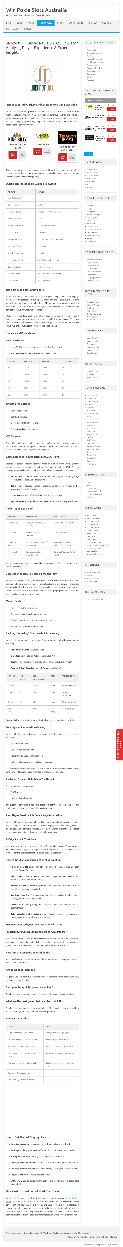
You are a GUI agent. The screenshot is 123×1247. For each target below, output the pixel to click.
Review (111, 105)
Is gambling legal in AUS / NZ (98, 545)
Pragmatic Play (93, 170)
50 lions (90, 206)
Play (112, 109)
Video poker (92, 533)
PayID (89, 482)
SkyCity (89, 452)
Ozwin (20, 23)
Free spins (106, 23)
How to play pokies (94, 542)
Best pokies (91, 515)
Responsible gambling (95, 554)
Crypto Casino (92, 488)
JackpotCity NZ (76, 23)
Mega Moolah (92, 263)
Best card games (93, 518)
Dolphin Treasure (94, 229)
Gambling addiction (94, 548)
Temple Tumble (93, 281)
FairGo (31, 23)
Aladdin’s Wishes (93, 341)
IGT (88, 184)
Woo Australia (92, 413)
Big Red (90, 238)
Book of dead (92, 581)
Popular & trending (94, 68)
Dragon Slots (92, 458)
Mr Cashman (92, 232)
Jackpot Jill (46, 23)
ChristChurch (92, 455)
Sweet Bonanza (93, 302)
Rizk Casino (91, 440)
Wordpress (114, 1245)
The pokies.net (93, 401)
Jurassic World (93, 269)
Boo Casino (91, 428)
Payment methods (94, 491)
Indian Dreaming (93, 235)
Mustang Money (93, 572)
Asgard (89, 350)
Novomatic (91, 181)
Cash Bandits (92, 353)
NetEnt (89, 187)
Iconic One (88, 1245)
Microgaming (92, 172)
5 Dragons (91, 212)
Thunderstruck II (93, 266)
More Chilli (91, 221)
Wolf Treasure (92, 317)
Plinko (89, 575)
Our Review (22, 155)
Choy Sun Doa (92, 226)
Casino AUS (91, 50)
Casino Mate (92, 395)
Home (8, 23)
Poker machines (93, 530)
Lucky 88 (90, 209)
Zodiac (89, 419)
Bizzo (89, 416)
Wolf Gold (91, 320)
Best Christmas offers (95, 600)
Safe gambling (92, 551)
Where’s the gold (93, 215)
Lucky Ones (91, 464)
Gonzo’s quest (93, 371)
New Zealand (12, 29)
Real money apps (94, 71)
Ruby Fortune (92, 422)
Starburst (91, 374)
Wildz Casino (92, 431)
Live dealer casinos (94, 59)
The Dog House (93, 308)
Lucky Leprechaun (94, 278)
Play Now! (12, 155)
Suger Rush (91, 311)
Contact (90, 77)
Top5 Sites (91, 56)
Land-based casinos (95, 62)
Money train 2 (92, 578)
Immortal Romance (94, 260)
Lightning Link (92, 218)
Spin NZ (60, 23)
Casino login (92, 74)
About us (90, 80)
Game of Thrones (94, 272)
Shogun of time (93, 275)
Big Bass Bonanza (94, 314)
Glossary (28, 29)
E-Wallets (90, 497)
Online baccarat (93, 527)
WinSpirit (90, 407)
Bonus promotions (94, 53)
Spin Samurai (92, 434)
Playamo (90, 443)
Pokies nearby (92, 65)
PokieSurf (91, 404)
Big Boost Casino (93, 446)
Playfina (90, 437)
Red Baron (91, 223)
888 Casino (91, 425)
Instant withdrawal (94, 494)
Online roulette (93, 521)
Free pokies (91, 539)
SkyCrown (91, 410)
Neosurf (90, 485)
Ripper (89, 461)
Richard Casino (93, 449)
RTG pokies (91, 178)
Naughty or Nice (93, 347)
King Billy (92, 23)
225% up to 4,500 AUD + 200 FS (119, 744)
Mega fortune (92, 377)
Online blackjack (93, 524)
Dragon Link (91, 241)
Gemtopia (91, 344)
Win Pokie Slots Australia (36, 10)
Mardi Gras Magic (94, 338)
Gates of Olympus (94, 305)
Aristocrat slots (93, 175)
